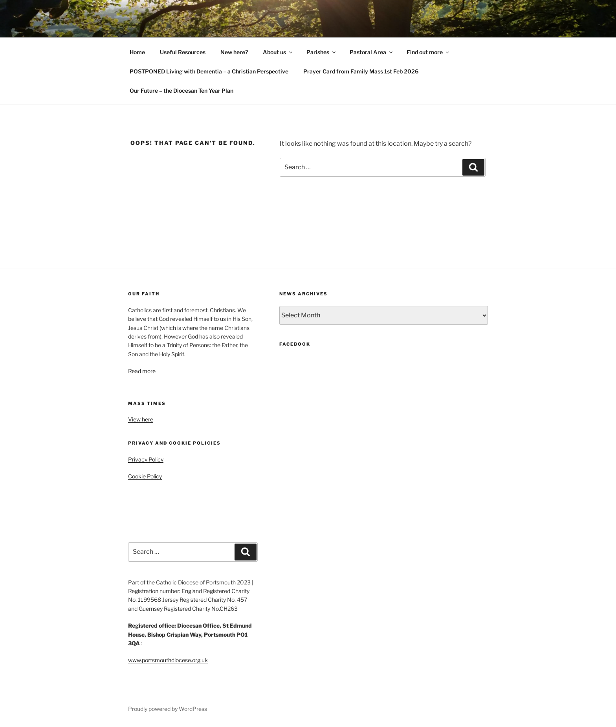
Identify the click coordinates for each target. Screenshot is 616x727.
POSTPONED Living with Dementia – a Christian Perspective (209, 71)
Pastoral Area (372, 52)
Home (137, 52)
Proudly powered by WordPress (167, 708)
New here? (234, 52)
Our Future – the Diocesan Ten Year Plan (181, 90)
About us (278, 52)
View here (140, 419)
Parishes (321, 52)
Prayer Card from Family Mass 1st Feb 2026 (360, 71)
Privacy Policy (145, 459)
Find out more (428, 52)
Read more (142, 371)
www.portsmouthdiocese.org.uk (168, 660)
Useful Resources (182, 52)
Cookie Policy (145, 476)
